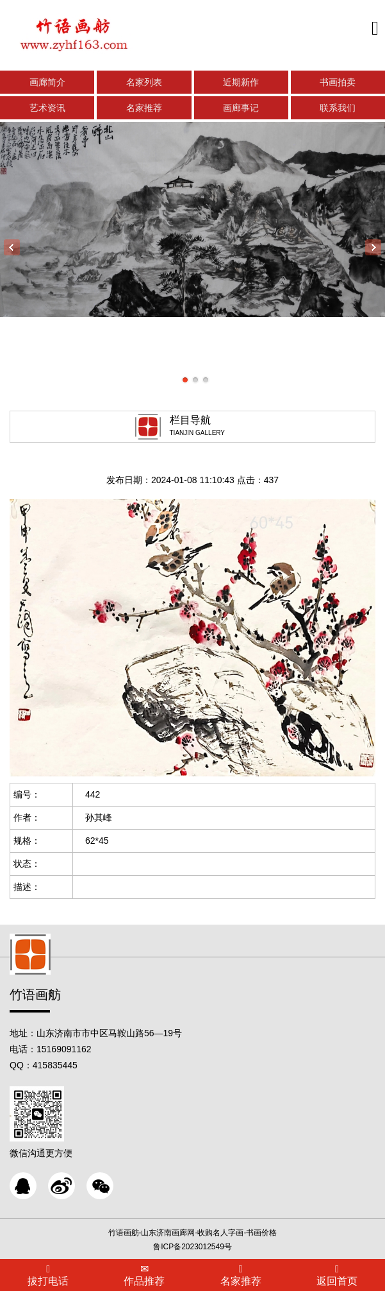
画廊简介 (47, 82)
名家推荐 (144, 108)
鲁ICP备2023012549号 (192, 1246)
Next (373, 247)
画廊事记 (241, 108)
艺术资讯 (47, 108)
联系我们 (338, 108)
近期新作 (241, 82)
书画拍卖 (338, 82)
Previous (12, 247)
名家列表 (144, 82)
